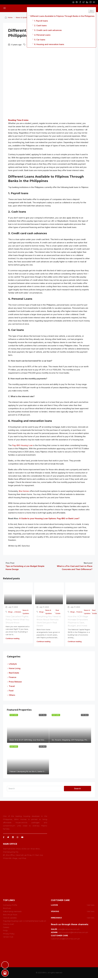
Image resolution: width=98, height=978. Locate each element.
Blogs (10, 612)
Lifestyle (17, 612)
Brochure (7, 908)
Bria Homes (24, 491)
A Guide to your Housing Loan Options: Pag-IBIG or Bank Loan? (49, 518)
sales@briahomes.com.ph (68, 929)
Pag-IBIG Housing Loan (22, 445)
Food (11, 690)
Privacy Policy (8, 933)
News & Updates (22, 17)
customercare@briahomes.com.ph (65, 939)
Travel (12, 686)
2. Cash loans (40, 25)
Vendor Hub (8, 937)
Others (12, 695)
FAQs (5, 930)
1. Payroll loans (41, 21)
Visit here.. (91, 905)
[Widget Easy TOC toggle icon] (91, 11)
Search (77, 788)
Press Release (15, 681)
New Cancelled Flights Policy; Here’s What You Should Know (17, 619)
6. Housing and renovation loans (49, 44)
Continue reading (12, 638)
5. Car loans (39, 39)
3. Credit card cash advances (48, 30)
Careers (6, 927)
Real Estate (58, 611)
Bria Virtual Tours (10, 914)
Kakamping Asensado (12, 911)
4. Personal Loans (42, 35)
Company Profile (10, 905)
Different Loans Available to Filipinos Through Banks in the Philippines (62, 16)
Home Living (14, 668)
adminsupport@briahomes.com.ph (73, 932)
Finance (79, 612)
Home (10, 17)
